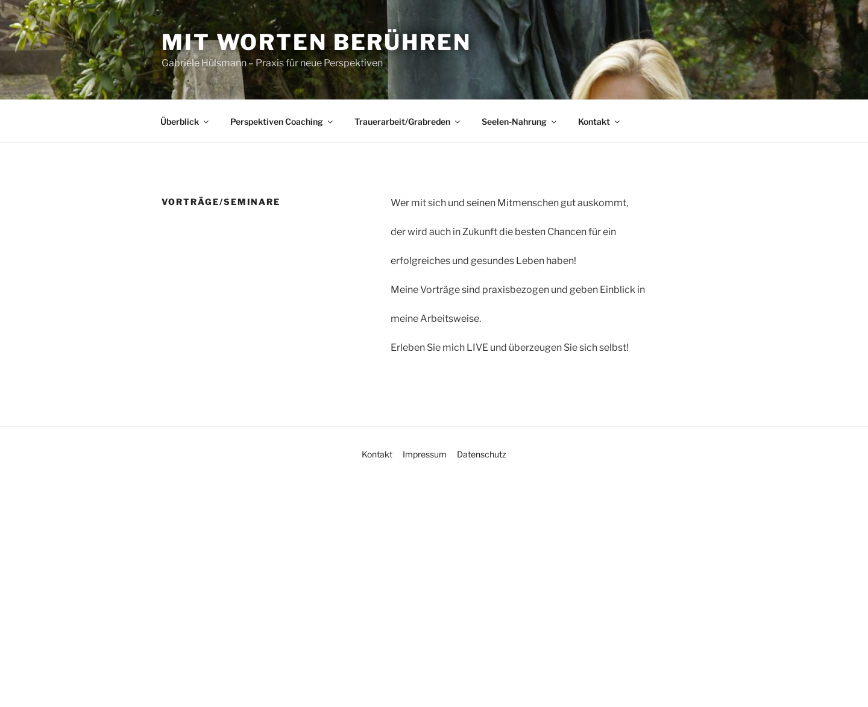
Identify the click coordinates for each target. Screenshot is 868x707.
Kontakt (599, 121)
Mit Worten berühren (316, 42)
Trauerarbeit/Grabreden (408, 121)
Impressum (425, 454)
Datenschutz (481, 454)
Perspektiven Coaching (282, 121)
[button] (26, 680)
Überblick (185, 121)
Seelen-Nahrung (520, 121)
